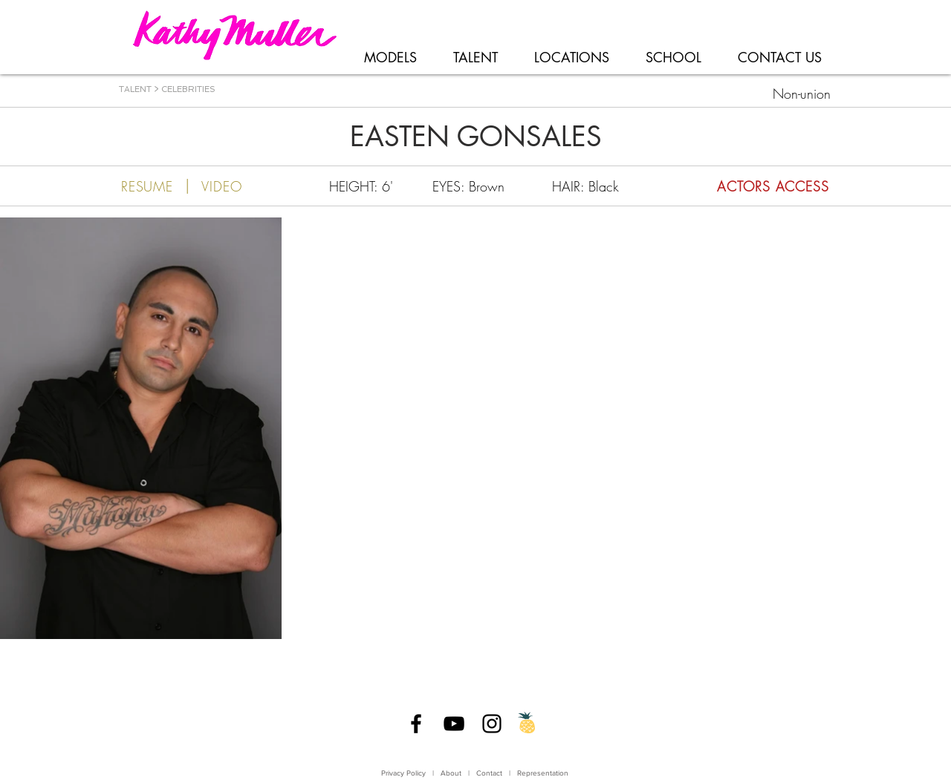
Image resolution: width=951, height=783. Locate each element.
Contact (490, 773)
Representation (542, 773)
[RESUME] (147, 186)
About (451, 773)
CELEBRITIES (188, 89)
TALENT (135, 89)
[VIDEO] (222, 186)
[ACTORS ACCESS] (739, 186)
